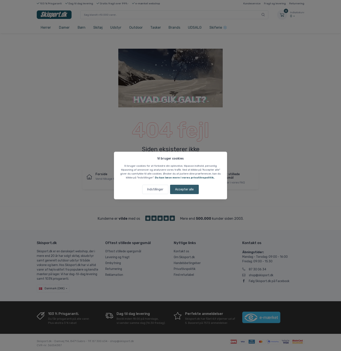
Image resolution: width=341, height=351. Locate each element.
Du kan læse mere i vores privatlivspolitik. (184, 177)
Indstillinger (155, 189)
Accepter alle (184, 189)
